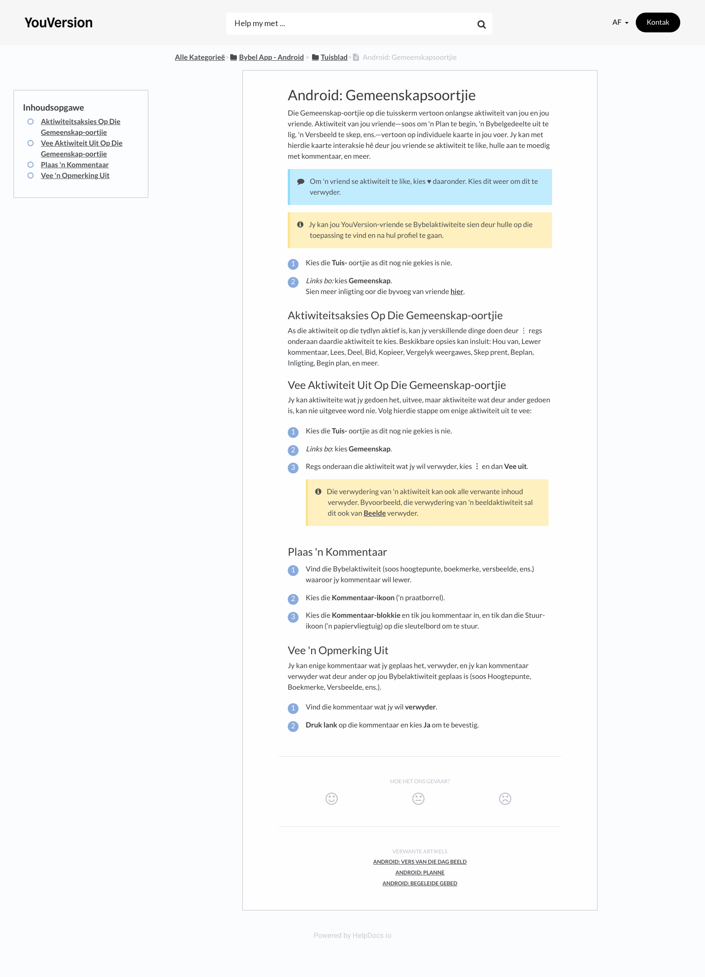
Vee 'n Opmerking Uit (75, 175)
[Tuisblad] (329, 57)
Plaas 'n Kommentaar (75, 165)
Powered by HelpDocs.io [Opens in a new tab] (352, 935)
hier (457, 291)
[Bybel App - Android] (266, 57)
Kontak (658, 22)
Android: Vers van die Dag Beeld (420, 861)
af (617, 22)
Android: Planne (419, 872)
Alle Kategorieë (200, 57)
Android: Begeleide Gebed (420, 883)
